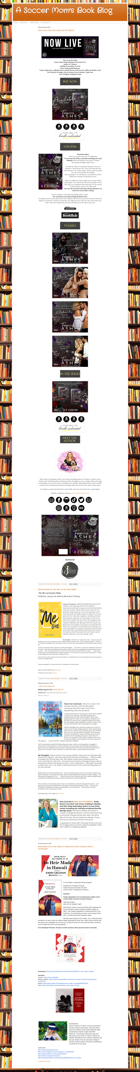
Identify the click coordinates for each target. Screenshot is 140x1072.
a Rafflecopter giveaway (44, 1061)
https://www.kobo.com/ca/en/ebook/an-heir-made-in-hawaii (60, 985)
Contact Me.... (24, 22)
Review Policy (34, 22)
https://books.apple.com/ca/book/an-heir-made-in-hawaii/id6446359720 (65, 983)
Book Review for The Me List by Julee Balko (57, 589)
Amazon (55, 673)
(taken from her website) (83, 802)
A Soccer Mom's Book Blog (64, 11)
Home (15, 22)
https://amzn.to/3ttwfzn (51, 977)
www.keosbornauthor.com (80, 493)
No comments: (64, 584)
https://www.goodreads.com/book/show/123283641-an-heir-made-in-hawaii (70, 971)
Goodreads (58, 670)
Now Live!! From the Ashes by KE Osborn (56, 30)
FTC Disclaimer (45, 22)
